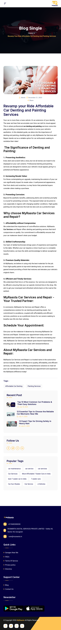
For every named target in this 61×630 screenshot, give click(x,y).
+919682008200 (11, 524)
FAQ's (6, 557)
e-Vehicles (41, 484)
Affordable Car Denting (13, 386)
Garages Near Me (10, 553)
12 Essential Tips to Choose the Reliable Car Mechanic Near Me (35, 412)
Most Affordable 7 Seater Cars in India (36, 474)
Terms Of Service (10, 561)
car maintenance (14, 469)
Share (30, 100)
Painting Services (34, 386)
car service (29, 469)
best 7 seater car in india (17, 479)
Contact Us (8, 589)
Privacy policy (9, 565)
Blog (6, 585)
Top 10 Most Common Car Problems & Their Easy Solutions (34, 403)
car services (42, 469)
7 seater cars (36, 479)
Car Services (13, 474)
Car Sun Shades (14, 484)
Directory (7, 569)
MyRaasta (20, 620)
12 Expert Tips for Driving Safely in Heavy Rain (35, 422)
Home (30, 33)
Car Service (29, 484)
